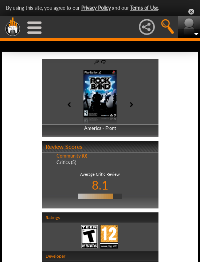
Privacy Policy (96, 8)
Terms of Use (144, 8)
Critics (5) (66, 162)
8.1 (100, 185)
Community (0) (71, 156)
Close (191, 12)
